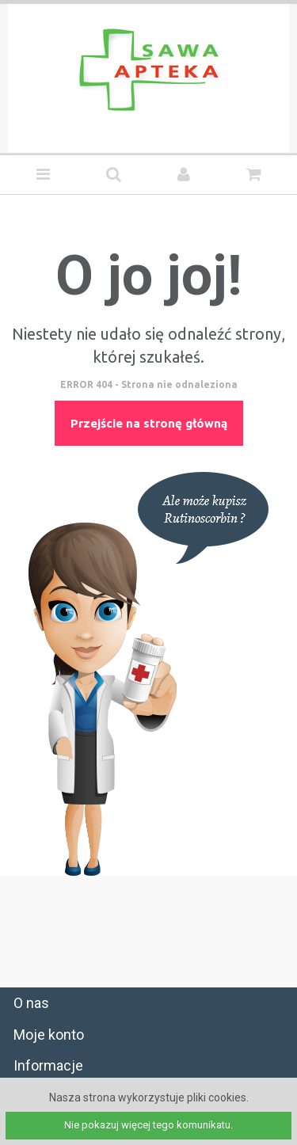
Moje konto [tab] (48, 1034)
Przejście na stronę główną (148, 423)
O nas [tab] (31, 1003)
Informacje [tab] (48, 1065)
